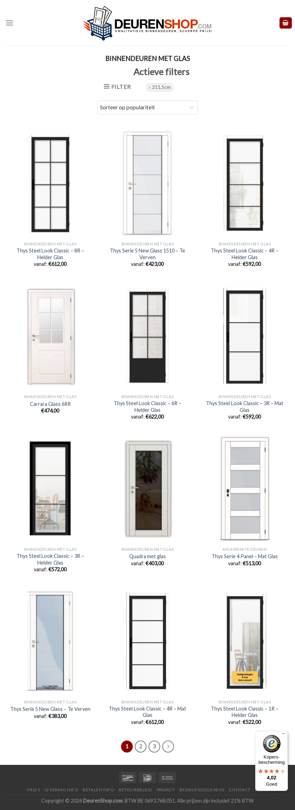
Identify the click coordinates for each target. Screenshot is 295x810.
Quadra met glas (147, 556)
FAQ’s (33, 789)
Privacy (166, 789)
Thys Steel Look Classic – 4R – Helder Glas (244, 254)
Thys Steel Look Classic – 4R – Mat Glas (147, 712)
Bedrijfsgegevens (202, 789)
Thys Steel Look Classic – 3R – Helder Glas (50, 559)
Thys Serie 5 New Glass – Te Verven (50, 709)
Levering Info (61, 789)
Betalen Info (98, 789)
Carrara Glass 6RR (50, 404)
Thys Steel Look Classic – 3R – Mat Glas (244, 406)
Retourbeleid (135, 789)
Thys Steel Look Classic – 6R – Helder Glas (147, 406)
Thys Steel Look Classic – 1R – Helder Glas (244, 712)
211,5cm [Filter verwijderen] (161, 87)
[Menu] (9, 22)
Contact (240, 789)
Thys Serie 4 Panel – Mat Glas (245, 556)
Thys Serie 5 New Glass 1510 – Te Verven (147, 254)
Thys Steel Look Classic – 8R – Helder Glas (50, 254)
